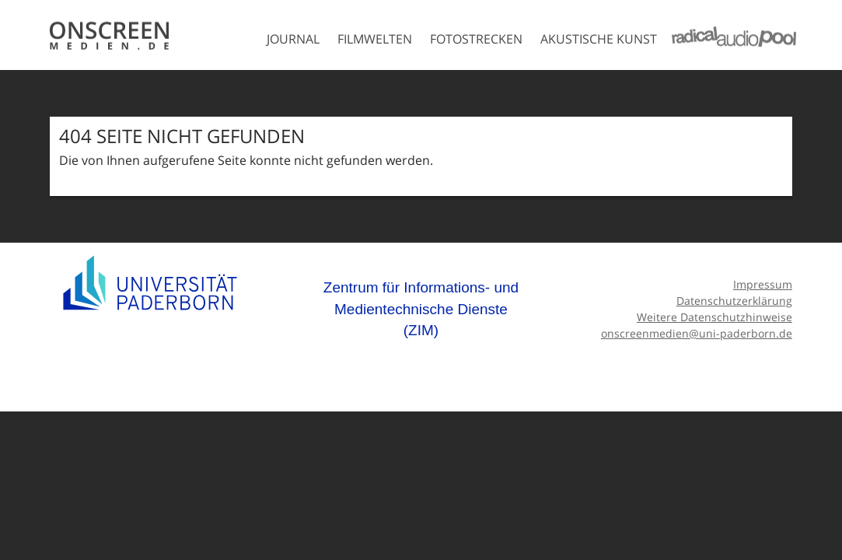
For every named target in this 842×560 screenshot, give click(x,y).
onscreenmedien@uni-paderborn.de (696, 333)
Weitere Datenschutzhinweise (714, 317)
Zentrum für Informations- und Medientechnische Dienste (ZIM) (421, 308)
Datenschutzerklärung (734, 300)
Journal (293, 38)
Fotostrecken (476, 38)
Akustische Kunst (598, 38)
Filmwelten (374, 38)
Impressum (762, 284)
